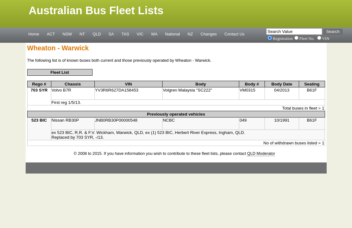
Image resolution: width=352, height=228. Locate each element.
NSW (67, 34)
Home (34, 34)
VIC (140, 34)
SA (111, 34)
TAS (125, 34)
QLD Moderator (261, 153)
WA (154, 34)
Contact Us (234, 34)
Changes (209, 34)
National (172, 34)
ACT (51, 34)
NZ (190, 34)
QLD (97, 34)
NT (82, 34)
